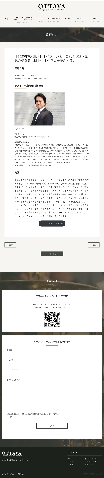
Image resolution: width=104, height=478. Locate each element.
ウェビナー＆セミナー (92, 459)
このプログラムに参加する (52, 223)
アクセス (70, 464)
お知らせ (70, 461)
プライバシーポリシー (9, 474)
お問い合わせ (89, 464)
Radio (94, 19)
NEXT (10, 245)
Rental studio (54, 19)
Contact (79, 19)
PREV (94, 245)
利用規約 (21, 474)
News (40, 19)
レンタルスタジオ (90, 461)
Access (67, 19)
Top (6, 19)
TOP (69, 459)
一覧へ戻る (52, 254)
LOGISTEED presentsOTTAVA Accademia (23, 19)
